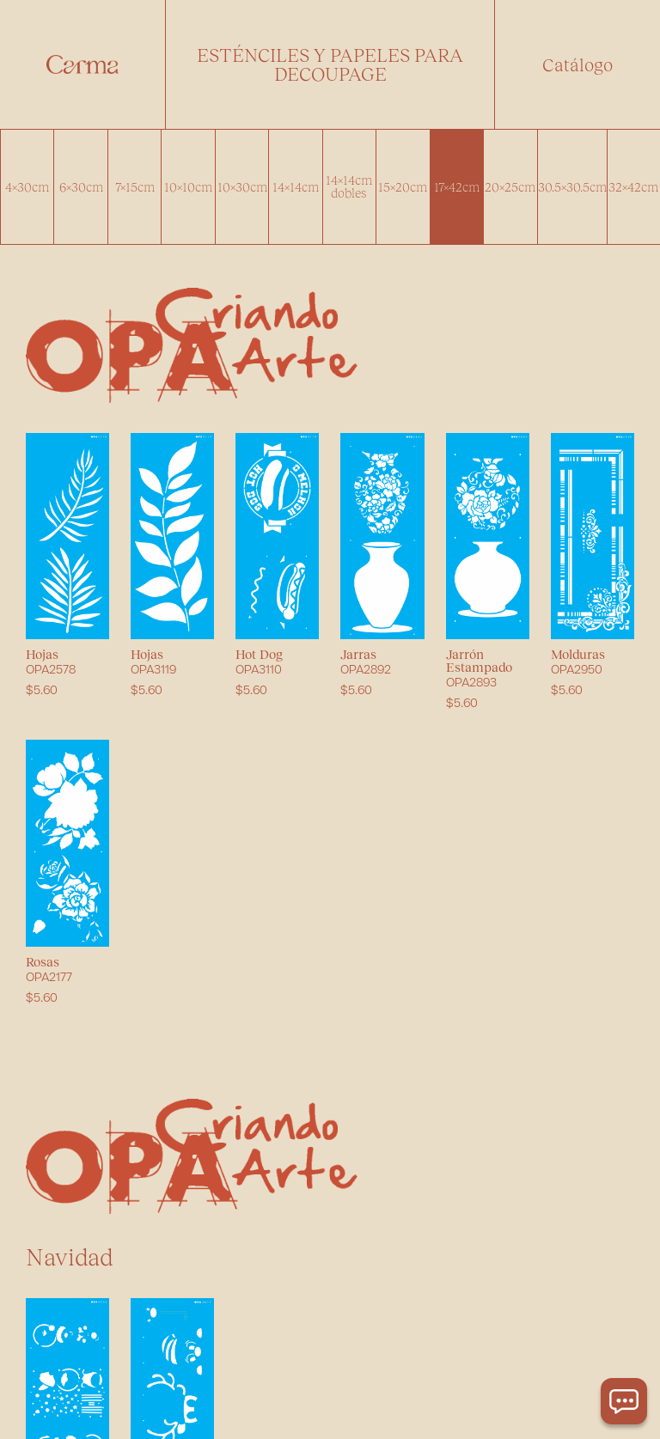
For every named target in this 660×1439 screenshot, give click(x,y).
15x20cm (402, 186)
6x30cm (81, 186)
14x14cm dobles (349, 186)
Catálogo (577, 64)
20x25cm (510, 186)
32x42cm (633, 186)
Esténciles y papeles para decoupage (330, 64)
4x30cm (27, 186)
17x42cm (457, 186)
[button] (330, 64)
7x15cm (135, 186)
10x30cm (242, 186)
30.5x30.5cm (572, 186)
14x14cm (295, 186)
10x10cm (188, 186)
